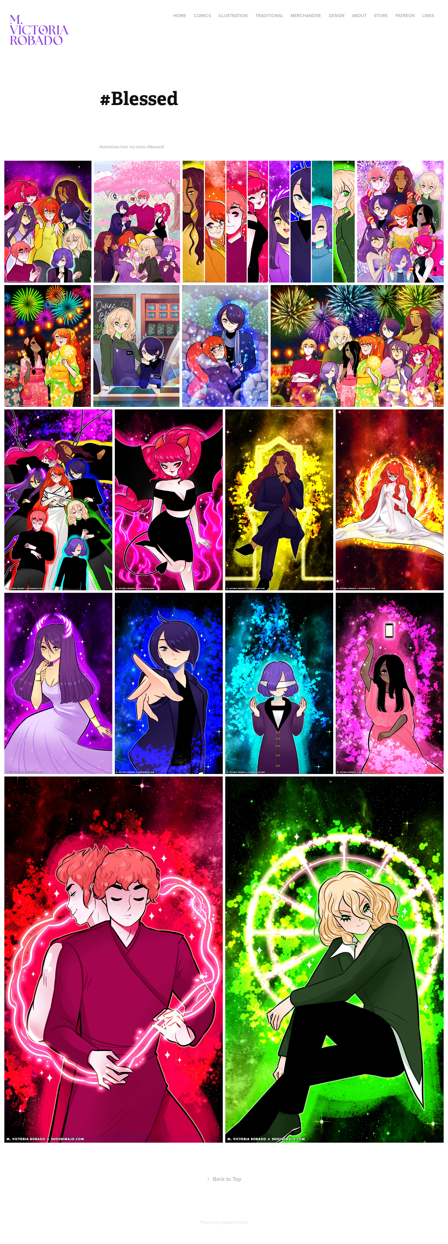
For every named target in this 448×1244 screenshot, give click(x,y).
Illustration (233, 15)
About (359, 15)
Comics (202, 15)
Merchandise (306, 15)
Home (179, 15)
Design (336, 15)
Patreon (405, 15)
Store (381, 15)
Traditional (269, 15)
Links (428, 15)
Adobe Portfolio (234, 1222)
